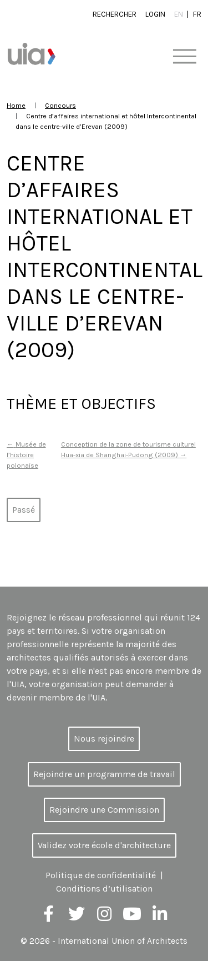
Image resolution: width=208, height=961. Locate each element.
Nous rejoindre (104, 738)
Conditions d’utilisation (104, 888)
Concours (60, 105)
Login (155, 14)
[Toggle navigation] (184, 57)
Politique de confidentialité (100, 875)
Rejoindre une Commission (104, 809)
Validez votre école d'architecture (104, 845)
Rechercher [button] (114, 14)
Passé (23, 509)
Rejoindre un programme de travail (104, 774)
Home (16, 105)
